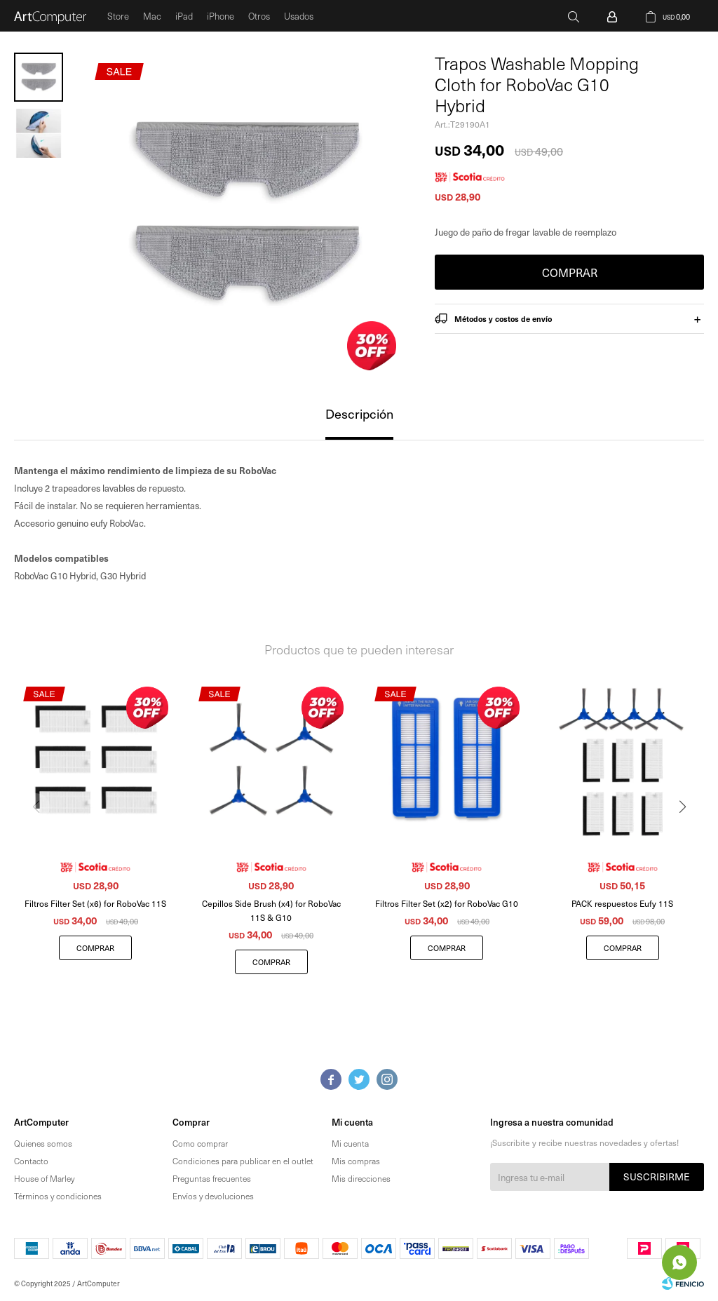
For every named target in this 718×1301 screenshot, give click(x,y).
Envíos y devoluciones (213, 1195)
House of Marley (44, 1178)
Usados (298, 15)
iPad (184, 15)
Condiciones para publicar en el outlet (242, 1160)
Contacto (31, 1160)
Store (118, 15)
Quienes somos (43, 1143)
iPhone (220, 15)
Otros (259, 15)
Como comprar (200, 1143)
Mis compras (356, 1160)
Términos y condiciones (58, 1195)
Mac (152, 15)
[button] (687, 835)
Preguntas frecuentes (211, 1178)
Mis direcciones (361, 1178)
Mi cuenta (350, 1143)
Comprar (569, 272)
